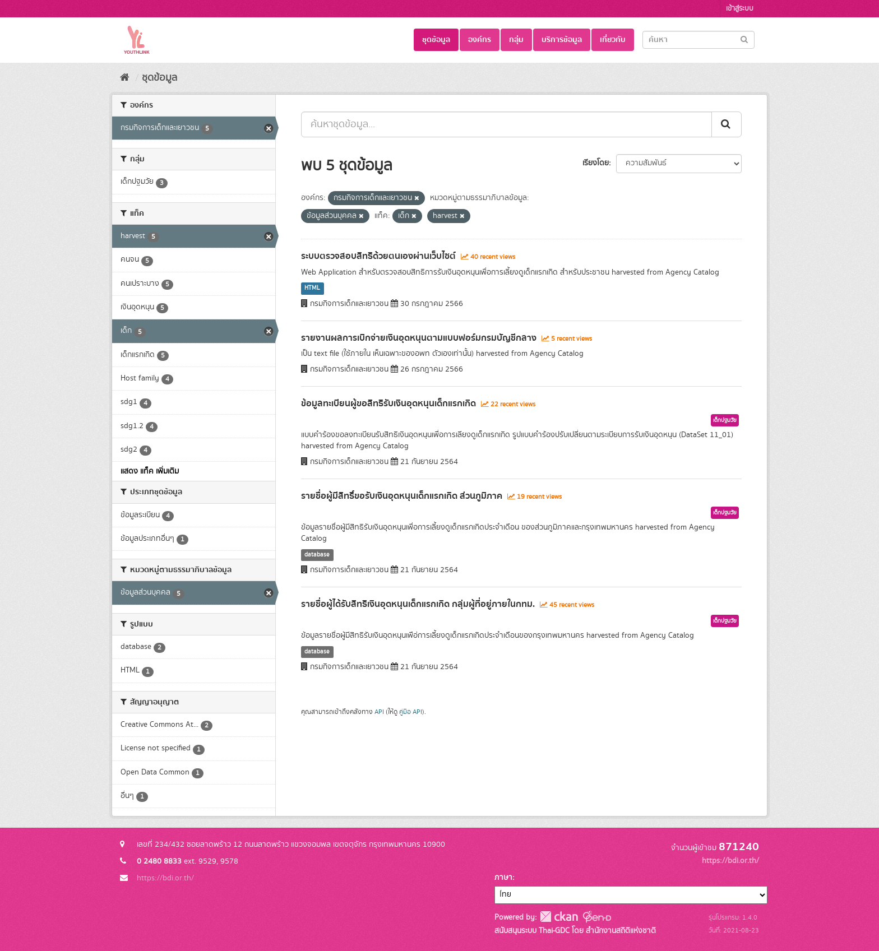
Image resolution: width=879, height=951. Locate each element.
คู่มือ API (410, 712)
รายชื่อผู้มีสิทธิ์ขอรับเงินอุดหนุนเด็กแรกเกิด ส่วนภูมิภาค (401, 496)
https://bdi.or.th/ (165, 878)
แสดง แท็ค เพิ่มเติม (150, 471)
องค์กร (479, 40)
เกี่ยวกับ (613, 40)
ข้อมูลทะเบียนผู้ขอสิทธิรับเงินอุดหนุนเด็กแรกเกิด (388, 403)
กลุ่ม (516, 40)
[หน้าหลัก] (124, 78)
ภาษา (503, 877)
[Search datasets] (698, 40)
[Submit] (744, 39)
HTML (312, 288)
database (317, 554)
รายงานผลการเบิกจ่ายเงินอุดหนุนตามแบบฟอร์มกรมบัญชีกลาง (418, 338)
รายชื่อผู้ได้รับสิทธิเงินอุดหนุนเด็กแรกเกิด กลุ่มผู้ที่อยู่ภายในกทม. (418, 604)
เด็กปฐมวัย (725, 420)
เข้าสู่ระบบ (739, 8)
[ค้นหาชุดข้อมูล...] (506, 124)
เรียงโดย (595, 163)
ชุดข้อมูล (436, 40)
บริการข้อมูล (562, 40)
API (379, 712)
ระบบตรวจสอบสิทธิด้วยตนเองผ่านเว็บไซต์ (378, 256)
